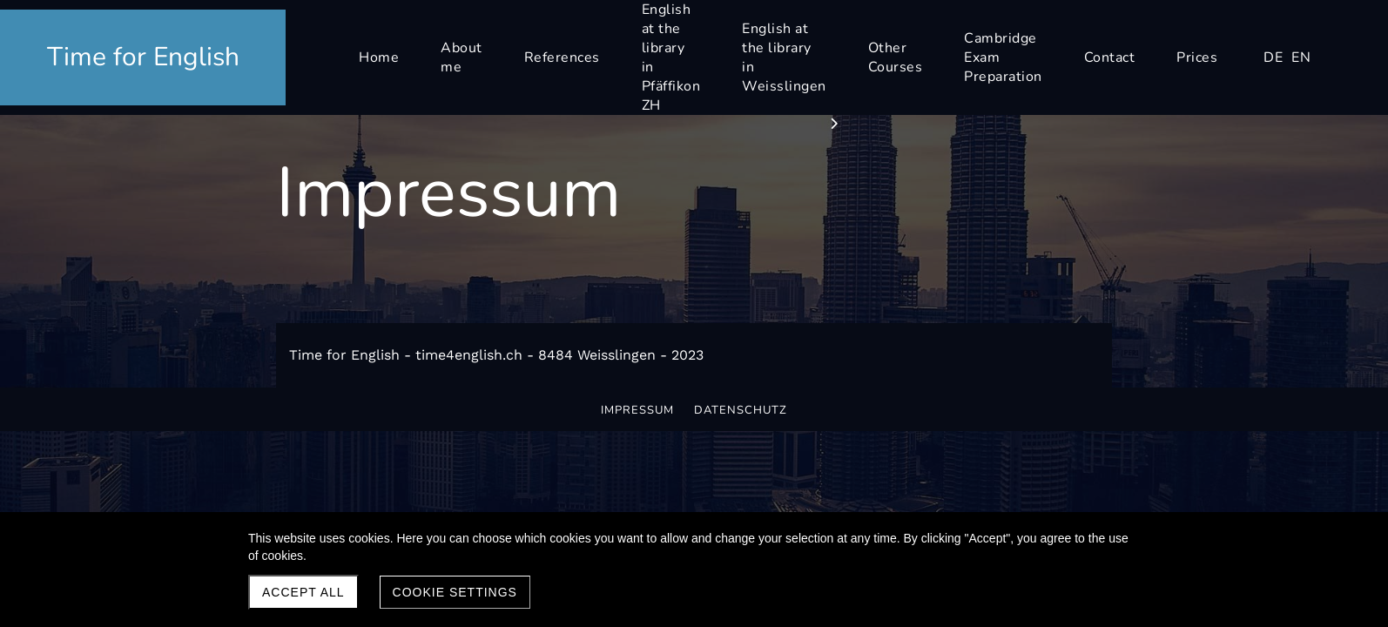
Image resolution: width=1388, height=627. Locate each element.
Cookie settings (455, 592)
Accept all (303, 592)
